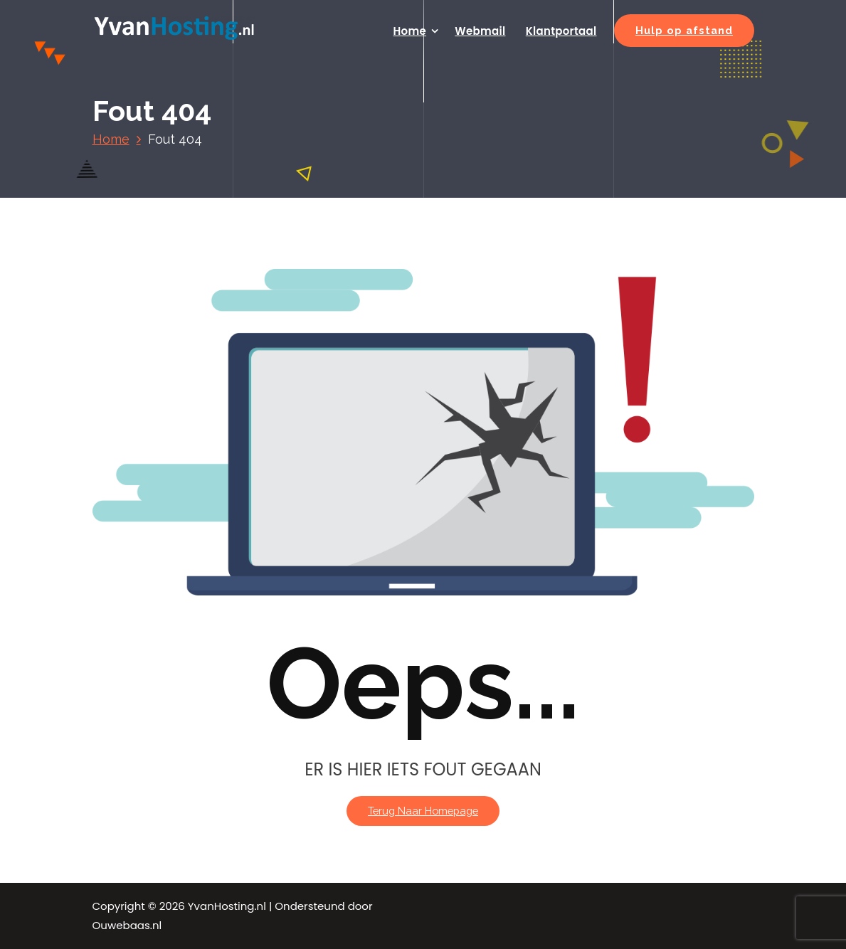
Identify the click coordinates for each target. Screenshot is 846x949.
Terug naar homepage (423, 811)
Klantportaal (561, 30)
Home (410, 30)
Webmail (480, 30)
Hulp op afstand (684, 30)
